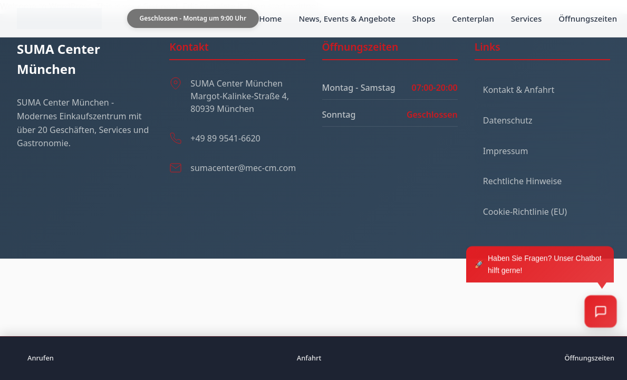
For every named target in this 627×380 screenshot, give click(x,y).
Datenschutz (508, 120)
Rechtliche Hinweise (522, 181)
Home (270, 18)
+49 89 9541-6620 (225, 138)
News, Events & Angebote (346, 18)
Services (526, 18)
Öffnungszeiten (587, 18)
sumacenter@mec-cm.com (243, 168)
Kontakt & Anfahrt (518, 90)
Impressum (505, 151)
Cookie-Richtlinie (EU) (525, 211)
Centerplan (473, 18)
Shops (423, 18)
